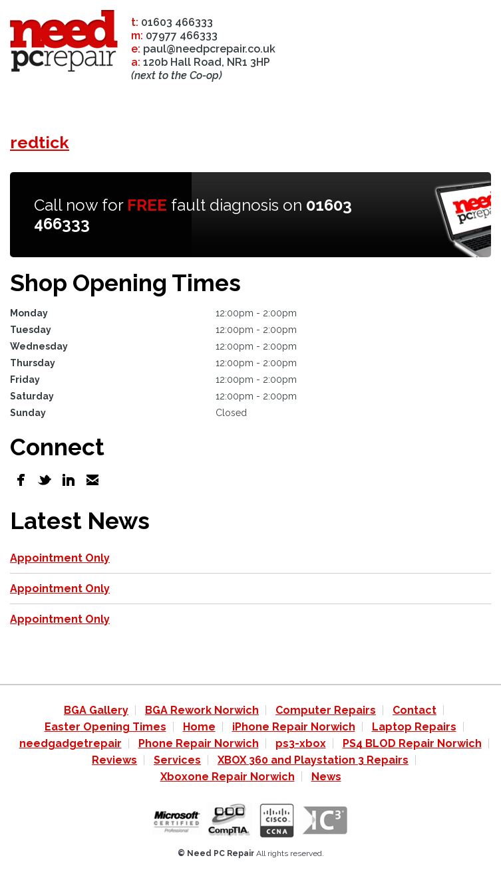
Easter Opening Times (105, 727)
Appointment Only (60, 558)
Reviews (114, 760)
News (326, 777)
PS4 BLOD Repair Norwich (412, 743)
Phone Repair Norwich (198, 743)
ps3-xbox (300, 743)
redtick (39, 142)
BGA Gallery (96, 710)
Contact (414, 710)
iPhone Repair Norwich (293, 727)
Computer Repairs (325, 710)
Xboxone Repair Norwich (227, 777)
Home (199, 727)
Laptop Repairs (414, 727)
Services (177, 760)
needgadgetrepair (70, 743)
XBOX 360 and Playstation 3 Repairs (313, 760)
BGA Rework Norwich (202, 710)
